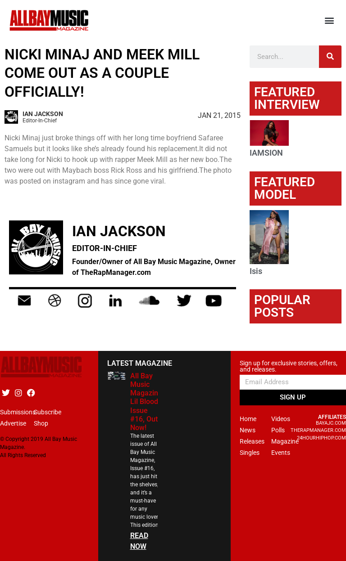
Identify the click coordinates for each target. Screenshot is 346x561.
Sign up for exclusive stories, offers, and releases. (288, 366)
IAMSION (266, 152)
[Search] (330, 56)
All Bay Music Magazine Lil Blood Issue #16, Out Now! (146, 402)
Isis (256, 271)
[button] (329, 20)
